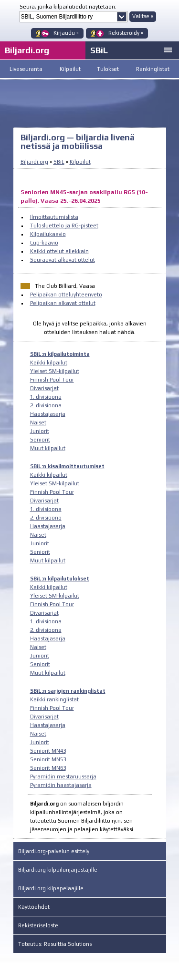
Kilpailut (70, 69)
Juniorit (39, 431)
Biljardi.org (34, 162)
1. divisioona (46, 397)
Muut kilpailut (47, 448)
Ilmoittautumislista (54, 217)
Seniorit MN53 (48, 759)
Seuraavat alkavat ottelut (62, 260)
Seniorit (40, 439)
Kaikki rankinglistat (54, 699)
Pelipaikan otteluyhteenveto (66, 294)
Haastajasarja (47, 414)
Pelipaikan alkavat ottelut (62, 303)
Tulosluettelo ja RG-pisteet (64, 225)
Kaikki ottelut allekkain (59, 251)
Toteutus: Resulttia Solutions (55, 944)
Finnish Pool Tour (52, 380)
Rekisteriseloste (38, 925)
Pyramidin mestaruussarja (63, 776)
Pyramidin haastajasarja (61, 785)
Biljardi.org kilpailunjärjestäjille (57, 870)
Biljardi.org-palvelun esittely (53, 851)
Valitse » (142, 16)
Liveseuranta (26, 69)
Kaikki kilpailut (48, 362)
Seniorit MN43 (48, 751)
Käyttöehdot (34, 907)
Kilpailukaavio (48, 234)
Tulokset (108, 69)
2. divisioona (46, 405)
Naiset (38, 422)
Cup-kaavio (44, 243)
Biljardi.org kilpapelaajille (51, 888)
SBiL (99, 50)
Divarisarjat (44, 388)
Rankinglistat (152, 69)
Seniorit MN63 (48, 768)
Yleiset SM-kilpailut (54, 371)
